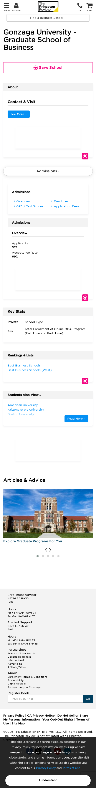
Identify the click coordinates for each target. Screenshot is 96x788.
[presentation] (46, 550)
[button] (37, 556)
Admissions (48, 171)
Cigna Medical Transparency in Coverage (24, 685)
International (16, 660)
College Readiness (19, 656)
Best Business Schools (24, 365)
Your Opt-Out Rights (57, 719)
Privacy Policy (46, 768)
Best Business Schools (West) (30, 370)
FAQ (10, 601)
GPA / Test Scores (29, 206)
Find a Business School (48, 17)
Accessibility (16, 680)
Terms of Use (71, 768)
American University (23, 405)
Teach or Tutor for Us (21, 653)
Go (88, 698)
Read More (76, 418)
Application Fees (66, 206)
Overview (23, 201)
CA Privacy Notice (41, 715)
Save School (85, 156)
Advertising (15, 663)
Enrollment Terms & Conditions (27, 676)
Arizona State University (26, 409)
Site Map (18, 723)
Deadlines (61, 201)
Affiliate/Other (17, 667)
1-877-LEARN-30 (18, 598)
